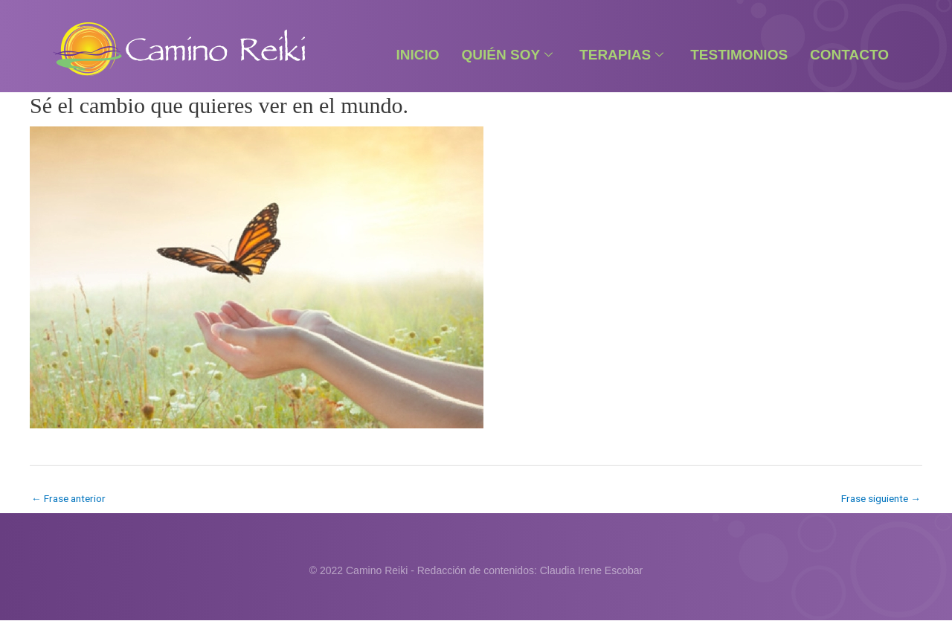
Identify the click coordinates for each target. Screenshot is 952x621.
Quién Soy (507, 54)
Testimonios (739, 54)
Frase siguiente (879, 498)
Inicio (417, 54)
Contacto (849, 54)
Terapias (621, 54)
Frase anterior (70, 498)
